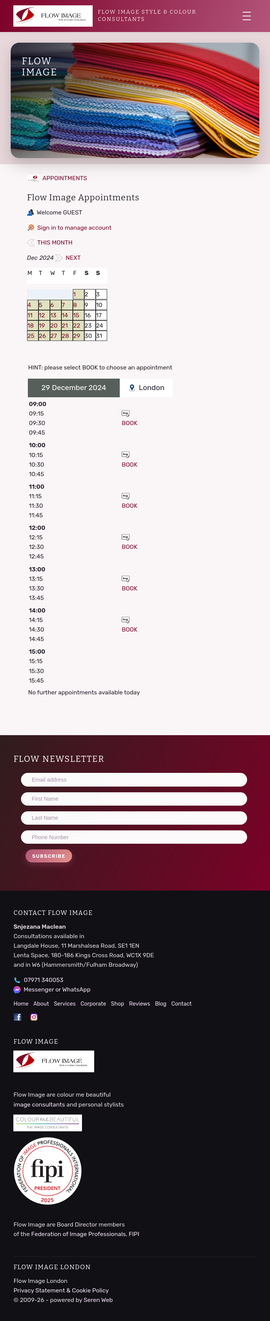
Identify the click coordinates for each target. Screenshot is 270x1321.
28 (65, 335)
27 (53, 335)
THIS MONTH (49, 242)
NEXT (68, 257)
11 (29, 315)
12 (42, 315)
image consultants (39, 1104)
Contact (181, 1004)
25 (31, 335)
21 (65, 325)
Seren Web (98, 1299)
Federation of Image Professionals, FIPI (85, 1234)
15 (76, 315)
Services (65, 1004)
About (41, 1004)
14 (65, 315)
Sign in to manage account (74, 227)
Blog (160, 1004)
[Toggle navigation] (246, 16)
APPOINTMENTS (57, 178)
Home (20, 1004)
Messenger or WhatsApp (57, 989)
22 (76, 325)
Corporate (93, 1004)
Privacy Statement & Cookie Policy (61, 1290)
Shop (117, 1004)
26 (42, 335)
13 (53, 315)
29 (76, 335)
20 (54, 325)
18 (30, 325)
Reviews (139, 1004)
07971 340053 (44, 980)
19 (42, 325)
